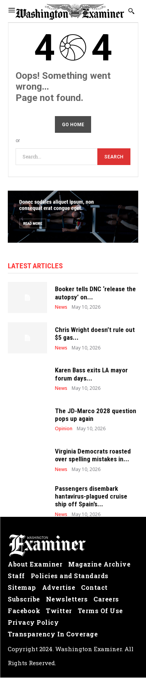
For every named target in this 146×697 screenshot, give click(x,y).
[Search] (113, 156)
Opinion (63, 428)
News (61, 307)
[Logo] (73, 545)
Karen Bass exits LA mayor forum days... (91, 374)
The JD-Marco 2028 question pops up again (95, 414)
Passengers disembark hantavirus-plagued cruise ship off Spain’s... (91, 496)
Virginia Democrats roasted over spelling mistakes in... (93, 455)
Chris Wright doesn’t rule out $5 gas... (95, 333)
